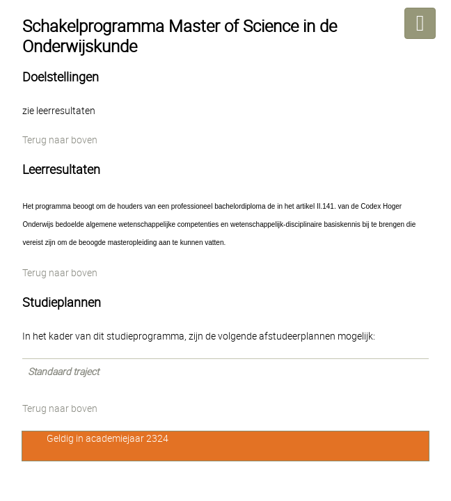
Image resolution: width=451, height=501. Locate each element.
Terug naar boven (59, 139)
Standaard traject (63, 371)
